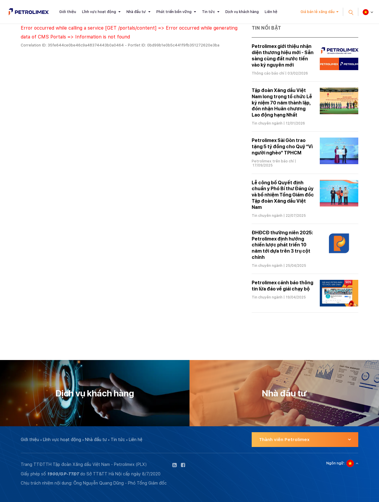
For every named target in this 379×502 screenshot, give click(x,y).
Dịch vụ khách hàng (242, 12)
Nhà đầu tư (136, 12)
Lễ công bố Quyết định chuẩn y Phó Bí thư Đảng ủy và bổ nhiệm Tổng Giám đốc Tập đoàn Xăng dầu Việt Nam (283, 195)
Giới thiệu (67, 12)
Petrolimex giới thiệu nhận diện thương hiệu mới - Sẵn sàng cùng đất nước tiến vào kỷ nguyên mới (283, 55)
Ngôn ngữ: (335, 463)
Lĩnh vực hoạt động (99, 12)
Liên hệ (271, 12)
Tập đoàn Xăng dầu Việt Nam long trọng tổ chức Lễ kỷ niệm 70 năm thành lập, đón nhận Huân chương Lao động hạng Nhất (282, 103)
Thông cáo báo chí (268, 73)
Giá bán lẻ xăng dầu (318, 12)
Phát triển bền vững (174, 12)
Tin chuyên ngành (267, 123)
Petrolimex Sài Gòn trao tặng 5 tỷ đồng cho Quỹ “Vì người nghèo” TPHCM (282, 147)
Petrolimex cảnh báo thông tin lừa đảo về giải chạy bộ (282, 286)
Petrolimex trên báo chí (273, 161)
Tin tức (208, 12)
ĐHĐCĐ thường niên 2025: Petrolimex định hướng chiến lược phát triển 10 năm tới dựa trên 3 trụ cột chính (282, 245)
